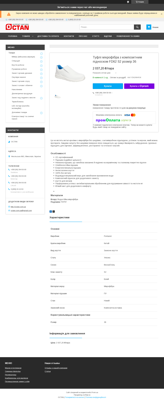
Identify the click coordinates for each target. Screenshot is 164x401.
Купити (108, 86)
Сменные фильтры (13, 371)
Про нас (83, 36)
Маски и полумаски (13, 368)
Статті (95, 36)
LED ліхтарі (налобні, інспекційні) (21, 107)
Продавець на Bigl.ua (82, 395)
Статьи (48, 371)
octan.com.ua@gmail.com (21, 210)
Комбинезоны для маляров (16, 378)
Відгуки (108, 36)
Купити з (139, 86)
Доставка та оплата (48, 36)
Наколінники (17, 89)
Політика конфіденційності (95, 397)
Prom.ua (95, 392)
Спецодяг (16, 61)
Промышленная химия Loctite (17, 381)
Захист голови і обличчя (22, 85)
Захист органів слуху (21, 81)
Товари (26, 36)
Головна (12, 36)
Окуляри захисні (19, 77)
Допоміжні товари (19, 112)
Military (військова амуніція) (23, 57)
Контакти (69, 36)
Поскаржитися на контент (74, 397)
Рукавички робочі (19, 69)
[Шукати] (137, 27)
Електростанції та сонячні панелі (23, 117)
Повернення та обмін (128, 36)
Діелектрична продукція (22, 94)
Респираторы (10, 375)
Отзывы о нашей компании (56, 368)
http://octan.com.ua (18, 207)
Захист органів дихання (22, 73)
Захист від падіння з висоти (23, 98)
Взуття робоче (18, 65)
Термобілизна (17, 102)
